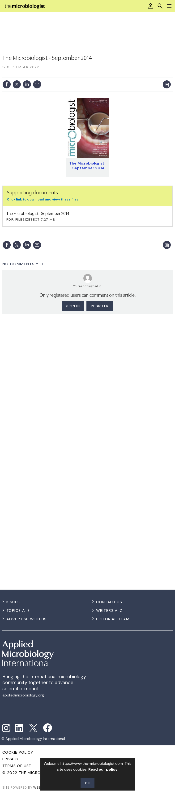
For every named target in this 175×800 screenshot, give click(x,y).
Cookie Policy (17, 752)
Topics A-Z (18, 610)
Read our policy (103, 769)
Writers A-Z (109, 610)
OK (87, 783)
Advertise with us (26, 619)
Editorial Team (113, 619)
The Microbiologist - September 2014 (86, 165)
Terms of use (16, 765)
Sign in (73, 306)
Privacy (10, 759)
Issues (13, 602)
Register (99, 306)
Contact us (109, 602)
